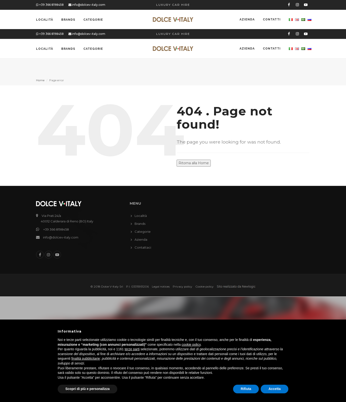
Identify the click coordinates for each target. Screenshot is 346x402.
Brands (68, 19)
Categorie (93, 19)
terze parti (132, 349)
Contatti (272, 19)
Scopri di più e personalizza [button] (87, 389)
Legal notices (161, 286)
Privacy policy (182, 286)
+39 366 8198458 (50, 4)
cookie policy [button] (191, 344)
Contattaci (143, 247)
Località (44, 19)
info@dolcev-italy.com (86, 4)
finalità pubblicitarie (85, 358)
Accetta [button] (274, 389)
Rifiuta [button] (246, 389)
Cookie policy (204, 286)
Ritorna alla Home (194, 163)
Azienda (247, 19)
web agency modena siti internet (236, 287)
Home (40, 80)
